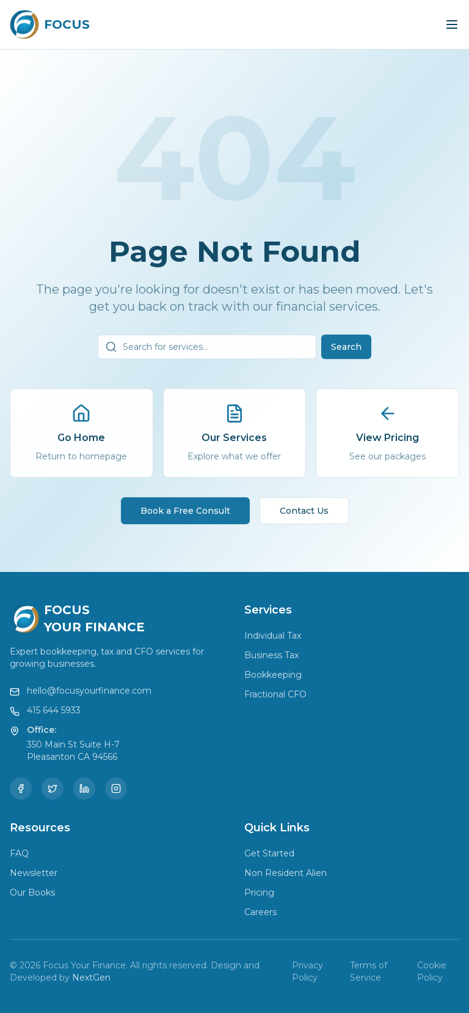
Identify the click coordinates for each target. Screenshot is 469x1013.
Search (346, 350)
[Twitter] (53, 788)
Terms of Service (368, 971)
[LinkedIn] (84, 788)
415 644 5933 (54, 710)
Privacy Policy (307, 971)
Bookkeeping (273, 674)
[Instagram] (116, 788)
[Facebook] (21, 788)
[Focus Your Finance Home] (50, 24)
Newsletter (33, 872)
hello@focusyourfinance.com (89, 690)
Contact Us (304, 514)
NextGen (91, 977)
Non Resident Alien (285, 872)
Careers (260, 912)
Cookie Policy (431, 971)
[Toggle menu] (452, 24)
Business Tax (271, 655)
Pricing (259, 892)
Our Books (32, 892)
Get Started (269, 853)
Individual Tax (272, 635)
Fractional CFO (275, 694)
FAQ (19, 853)
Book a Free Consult (185, 514)
